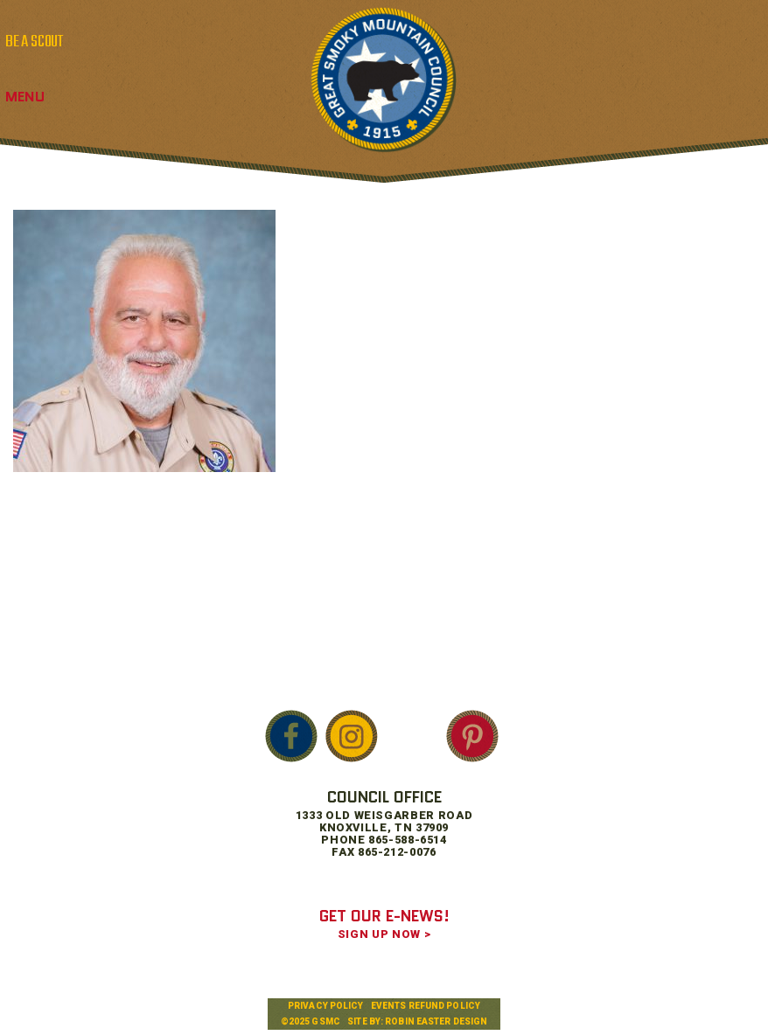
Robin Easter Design (436, 1021)
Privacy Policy (325, 1006)
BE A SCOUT (34, 42)
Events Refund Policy (425, 1006)
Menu (25, 97)
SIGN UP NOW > (384, 934)
